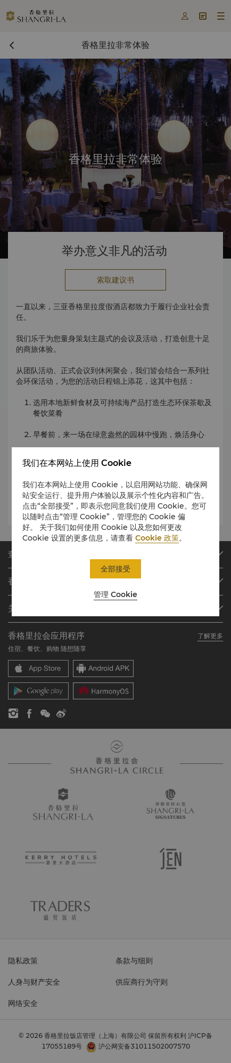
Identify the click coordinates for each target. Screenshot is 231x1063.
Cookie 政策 (157, 538)
